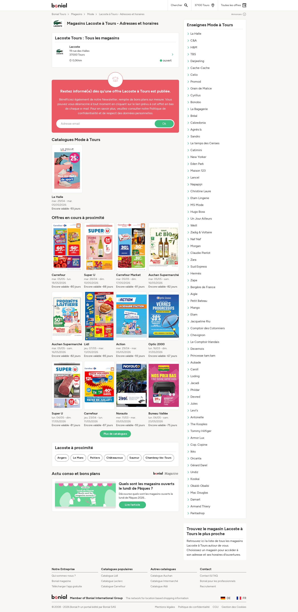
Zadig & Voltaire (199, 232)
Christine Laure (199, 191)
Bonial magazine (61, 581)
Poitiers (95, 457)
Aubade (194, 362)
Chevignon (196, 335)
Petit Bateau (197, 301)
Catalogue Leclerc (112, 581)
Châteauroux (114, 457)
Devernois (195, 349)
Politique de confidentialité (194, 607)
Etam (192, 314)
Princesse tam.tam (201, 355)
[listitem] (67, 177)
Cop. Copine (197, 444)
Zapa (192, 280)
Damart (193, 499)
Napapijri (194, 184)
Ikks (191, 451)
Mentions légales (165, 607)
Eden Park (195, 164)
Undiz (192, 472)
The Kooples (197, 424)
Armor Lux (195, 438)
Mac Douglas (197, 492)
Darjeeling (195, 61)
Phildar (193, 390)
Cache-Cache (198, 68)
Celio (192, 74)
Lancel (193, 177)
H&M (192, 47)
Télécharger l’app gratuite (67, 586)
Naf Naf (194, 239)
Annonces (238, 14)
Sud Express (197, 266)
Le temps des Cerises (203, 143)
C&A (192, 40)
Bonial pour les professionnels (217, 581)
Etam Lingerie (198, 198)
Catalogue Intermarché (164, 581)
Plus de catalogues (115, 433)
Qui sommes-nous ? (64, 575)
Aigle (192, 294)
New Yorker (196, 157)
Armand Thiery (198, 506)
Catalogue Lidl (109, 575)
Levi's (192, 410)
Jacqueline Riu (198, 321)
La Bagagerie (197, 109)
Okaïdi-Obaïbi (198, 486)
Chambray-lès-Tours (158, 457)
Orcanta (194, 458)
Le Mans (78, 457)
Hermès (194, 273)
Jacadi (193, 383)
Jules (192, 403)
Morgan (194, 246)
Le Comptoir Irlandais (203, 342)
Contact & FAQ (209, 575)
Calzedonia (196, 122)
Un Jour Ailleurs (199, 218)
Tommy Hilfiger (199, 431)
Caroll (192, 369)
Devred (193, 396)
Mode (90, 14)
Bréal (192, 116)
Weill (192, 225)
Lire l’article (132, 504)
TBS (191, 54)
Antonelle (195, 417)
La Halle (194, 33)
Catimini (194, 150)
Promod (194, 81)
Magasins (76, 14)
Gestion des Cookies (234, 607)
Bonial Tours (59, 14)
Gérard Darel (197, 465)
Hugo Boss (196, 212)
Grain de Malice (199, 88)
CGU (216, 607)
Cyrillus (194, 95)
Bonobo (194, 102)
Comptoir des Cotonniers (206, 328)
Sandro (193, 136)
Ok (164, 123)
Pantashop (195, 513)
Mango (193, 307)
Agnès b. (194, 129)
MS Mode (195, 205)
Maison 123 (196, 170)
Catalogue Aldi (159, 586)
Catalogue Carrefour (113, 586)
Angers (62, 457)
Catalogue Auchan (161, 575)
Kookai (193, 479)
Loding (193, 376)
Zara (191, 259)
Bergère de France (201, 287)
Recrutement (208, 586)
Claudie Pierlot (198, 253)
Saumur (134, 457)
